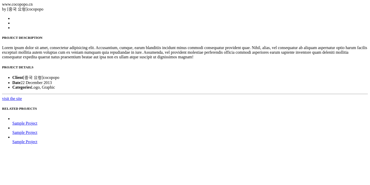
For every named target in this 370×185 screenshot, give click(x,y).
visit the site (12, 98)
